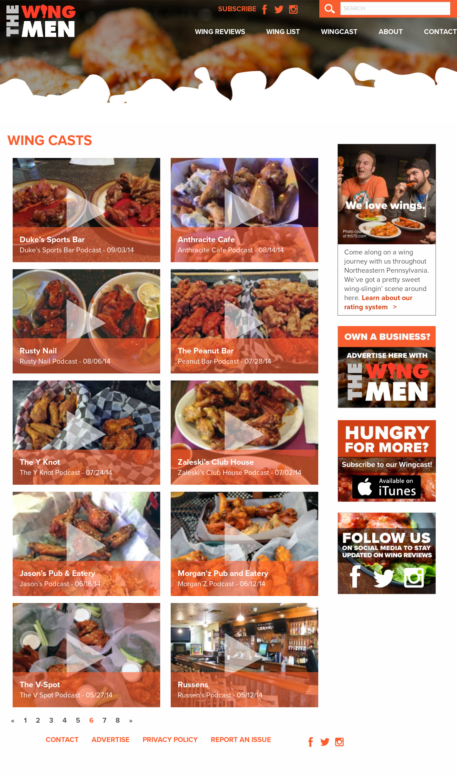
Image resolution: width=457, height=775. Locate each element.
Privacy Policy (170, 740)
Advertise (111, 740)
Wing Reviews (220, 31)
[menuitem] (220, 34)
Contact (440, 31)
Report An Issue (241, 740)
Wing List (283, 31)
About (391, 31)
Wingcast (339, 31)
